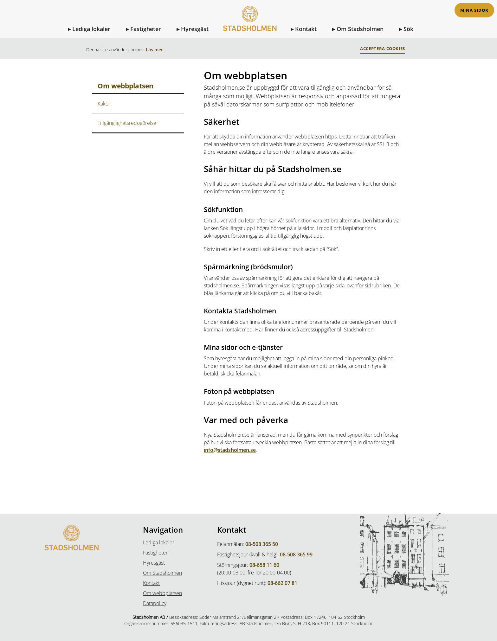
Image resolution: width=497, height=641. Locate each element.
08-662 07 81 (282, 583)
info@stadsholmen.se (230, 449)
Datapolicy (154, 603)
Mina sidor (474, 10)
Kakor (104, 103)
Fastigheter (145, 29)
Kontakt (306, 29)
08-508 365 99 (296, 554)
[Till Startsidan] (249, 22)
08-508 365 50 (261, 544)
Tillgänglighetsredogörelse (127, 122)
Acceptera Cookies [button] (382, 49)
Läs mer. (155, 50)
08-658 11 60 (264, 564)
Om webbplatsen (162, 593)
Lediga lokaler (91, 29)
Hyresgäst (195, 29)
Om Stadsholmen (360, 29)
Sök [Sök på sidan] (408, 29)
